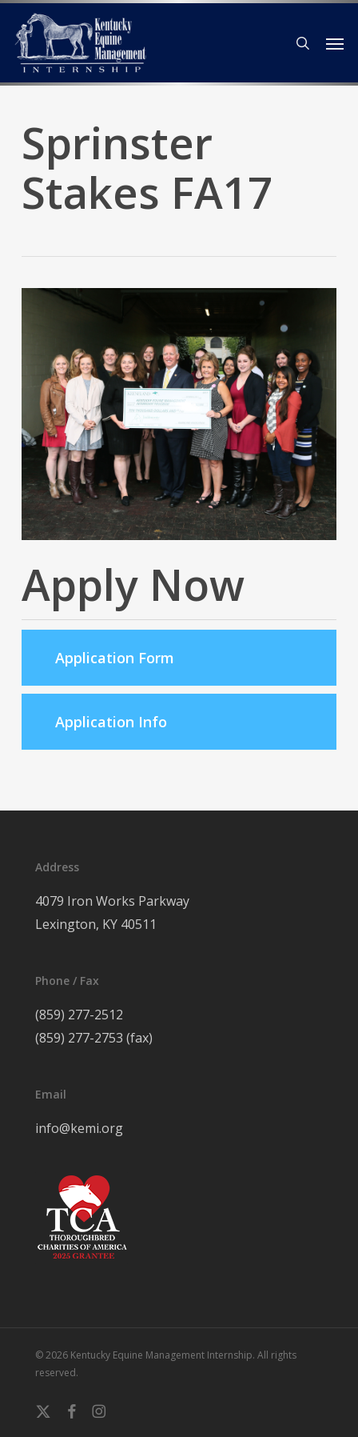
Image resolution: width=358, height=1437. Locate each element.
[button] (335, 43)
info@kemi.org (79, 1128)
